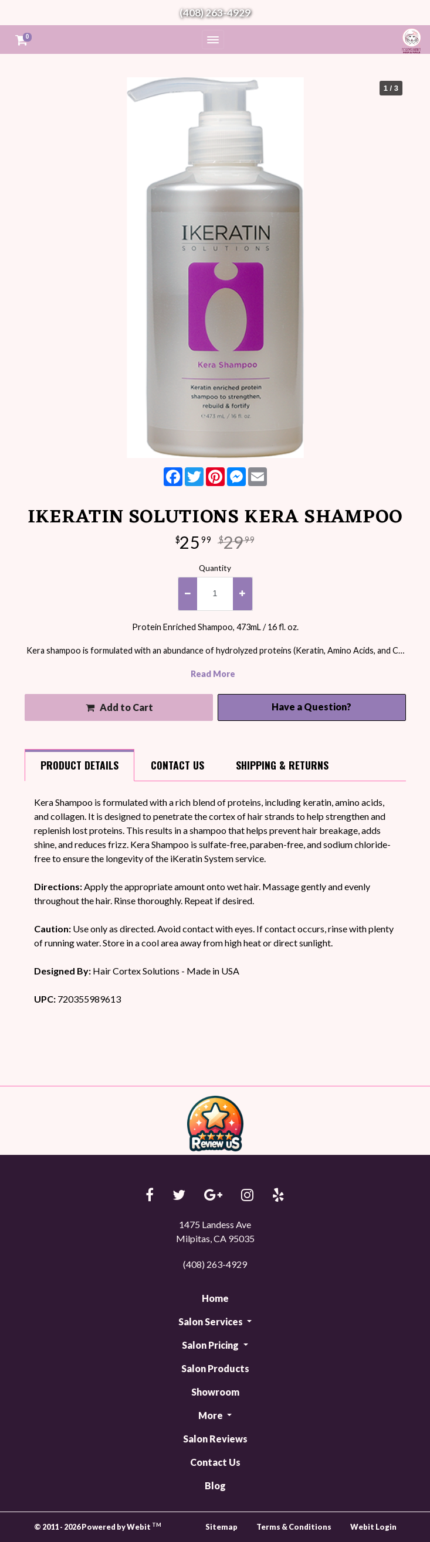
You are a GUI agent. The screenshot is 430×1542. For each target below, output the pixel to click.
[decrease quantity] (187, 593)
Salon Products (215, 1368)
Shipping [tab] (282, 764)
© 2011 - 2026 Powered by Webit (98, 1526)
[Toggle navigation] (213, 39)
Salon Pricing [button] (211, 1344)
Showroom (215, 1391)
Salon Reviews (215, 1438)
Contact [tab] (177, 764)
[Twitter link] (179, 1195)
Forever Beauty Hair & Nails (409, 41)
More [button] (211, 1415)
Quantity (215, 568)
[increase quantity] (242, 593)
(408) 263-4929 (215, 12)
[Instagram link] (247, 1195)
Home (215, 1298)
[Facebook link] (149, 1195)
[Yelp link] (278, 1195)
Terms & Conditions (293, 1526)
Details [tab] (79, 764)
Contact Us (215, 1462)
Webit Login (373, 1526)
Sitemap (221, 1526)
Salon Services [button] (211, 1321)
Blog (215, 1485)
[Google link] (213, 1195)
